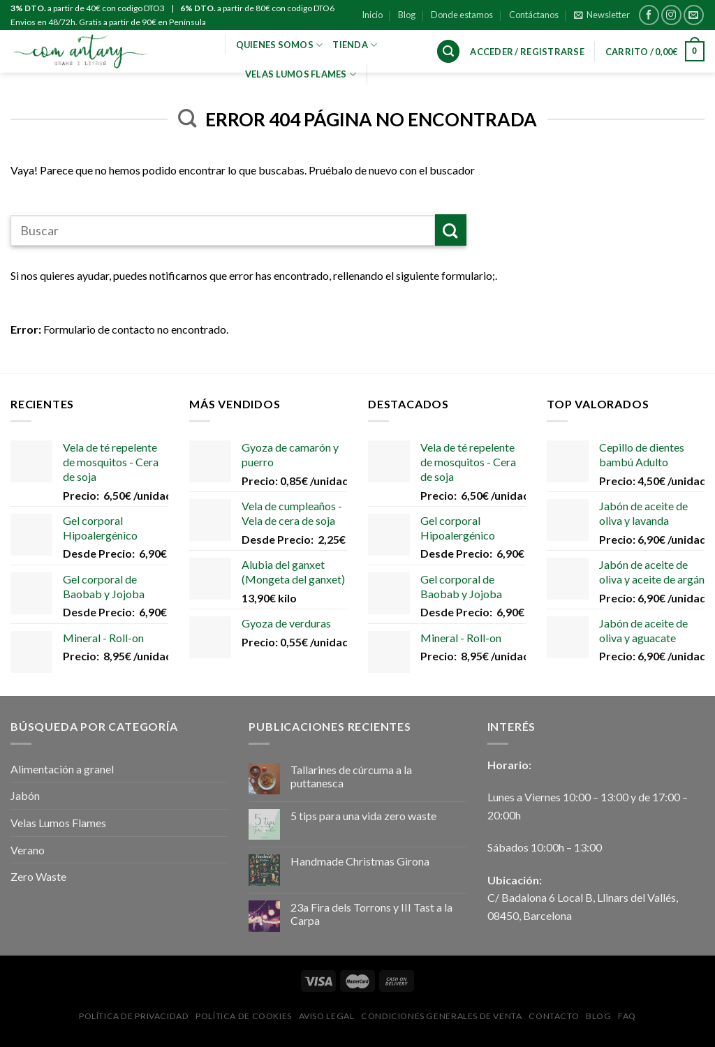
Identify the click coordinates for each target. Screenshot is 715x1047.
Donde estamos (462, 14)
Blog (406, 14)
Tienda (354, 44)
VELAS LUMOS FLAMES (300, 73)
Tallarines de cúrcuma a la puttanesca (351, 776)
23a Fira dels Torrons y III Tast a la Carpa (371, 913)
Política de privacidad (134, 1016)
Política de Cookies (244, 1016)
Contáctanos (534, 14)
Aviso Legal (327, 1016)
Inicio (372, 14)
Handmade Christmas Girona (359, 861)
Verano (27, 849)
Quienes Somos (279, 44)
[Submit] (450, 230)
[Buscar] (448, 51)
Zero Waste (38, 876)
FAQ (627, 1016)
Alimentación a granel (62, 768)
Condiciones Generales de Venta (441, 1016)
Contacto (554, 1016)
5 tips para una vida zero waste (363, 815)
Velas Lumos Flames (58, 822)
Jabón (25, 795)
